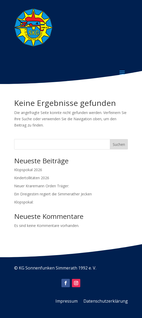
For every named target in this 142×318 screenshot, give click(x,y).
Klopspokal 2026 (28, 169)
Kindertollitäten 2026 (31, 177)
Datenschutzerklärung (105, 301)
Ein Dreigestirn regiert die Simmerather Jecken (53, 193)
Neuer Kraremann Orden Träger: (41, 185)
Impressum (66, 301)
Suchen (119, 144)
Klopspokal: (23, 202)
